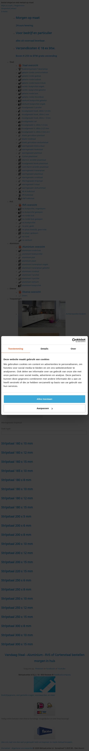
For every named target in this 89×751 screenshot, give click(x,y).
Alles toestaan (44, 399)
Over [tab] (73, 348)
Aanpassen (45, 408)
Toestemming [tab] (15, 348)
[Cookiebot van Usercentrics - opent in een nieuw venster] (72, 340)
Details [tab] (44, 348)
